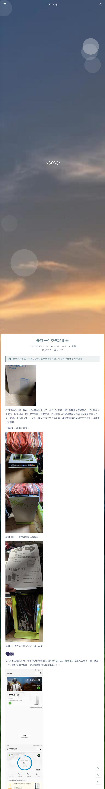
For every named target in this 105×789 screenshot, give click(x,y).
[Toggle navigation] (100, 4)
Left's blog (52, 4)
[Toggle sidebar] (4, 4)
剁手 (74, 346)
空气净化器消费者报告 (63, 660)
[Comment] (98, 768)
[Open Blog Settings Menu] (98, 781)
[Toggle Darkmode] (98, 774)
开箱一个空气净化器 (52, 340)
